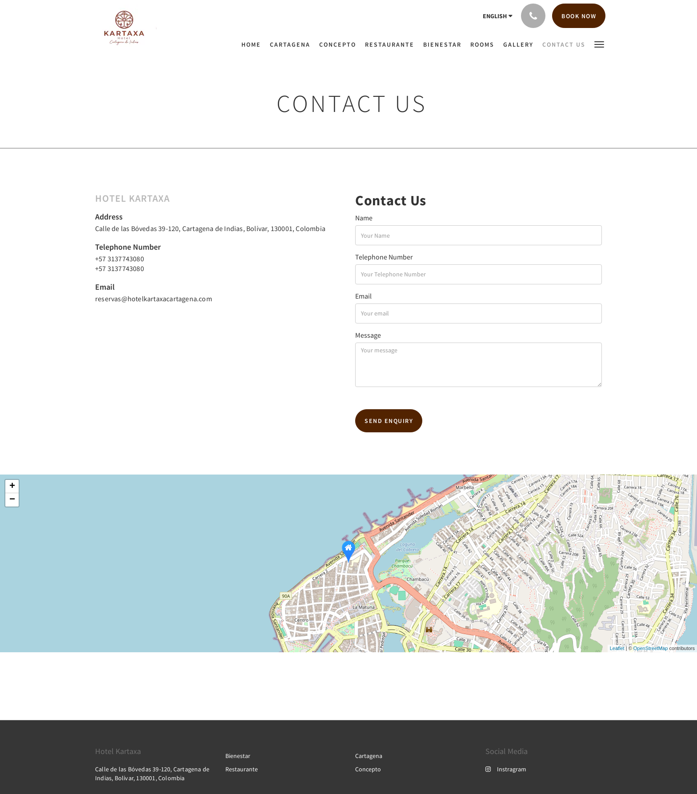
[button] (599, 43)
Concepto (368, 769)
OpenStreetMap (650, 648)
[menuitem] (253, 44)
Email (363, 295)
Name (364, 217)
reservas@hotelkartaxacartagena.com (153, 298)
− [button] (12, 500)
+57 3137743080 (119, 258)
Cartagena (368, 756)
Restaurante (241, 769)
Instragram (505, 769)
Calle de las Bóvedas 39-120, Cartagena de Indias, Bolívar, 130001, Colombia (210, 228)
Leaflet (617, 648)
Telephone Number (384, 256)
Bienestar (237, 756)
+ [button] (12, 486)
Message (368, 335)
